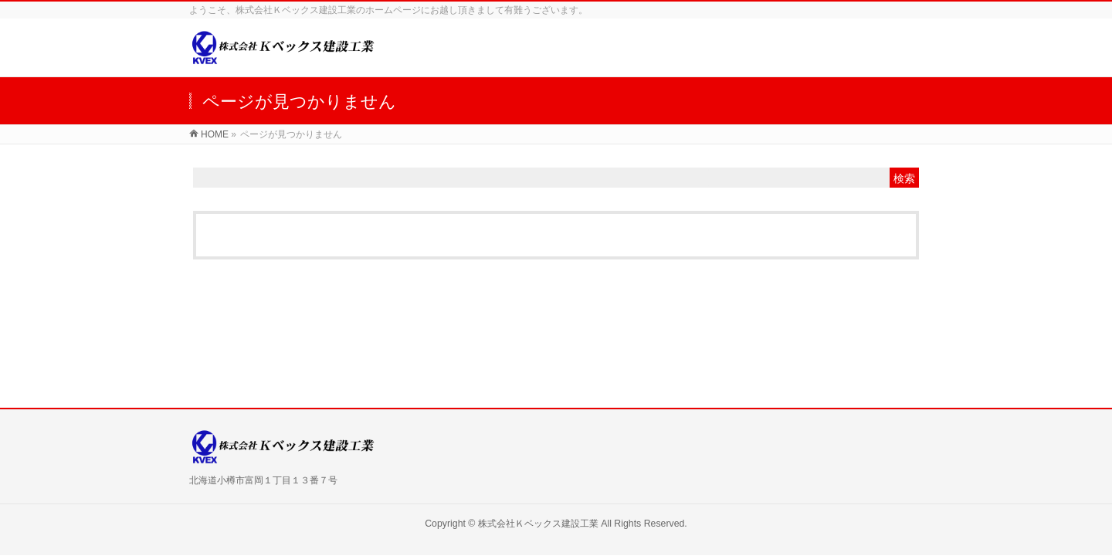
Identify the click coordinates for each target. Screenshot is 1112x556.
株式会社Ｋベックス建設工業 (538, 523)
